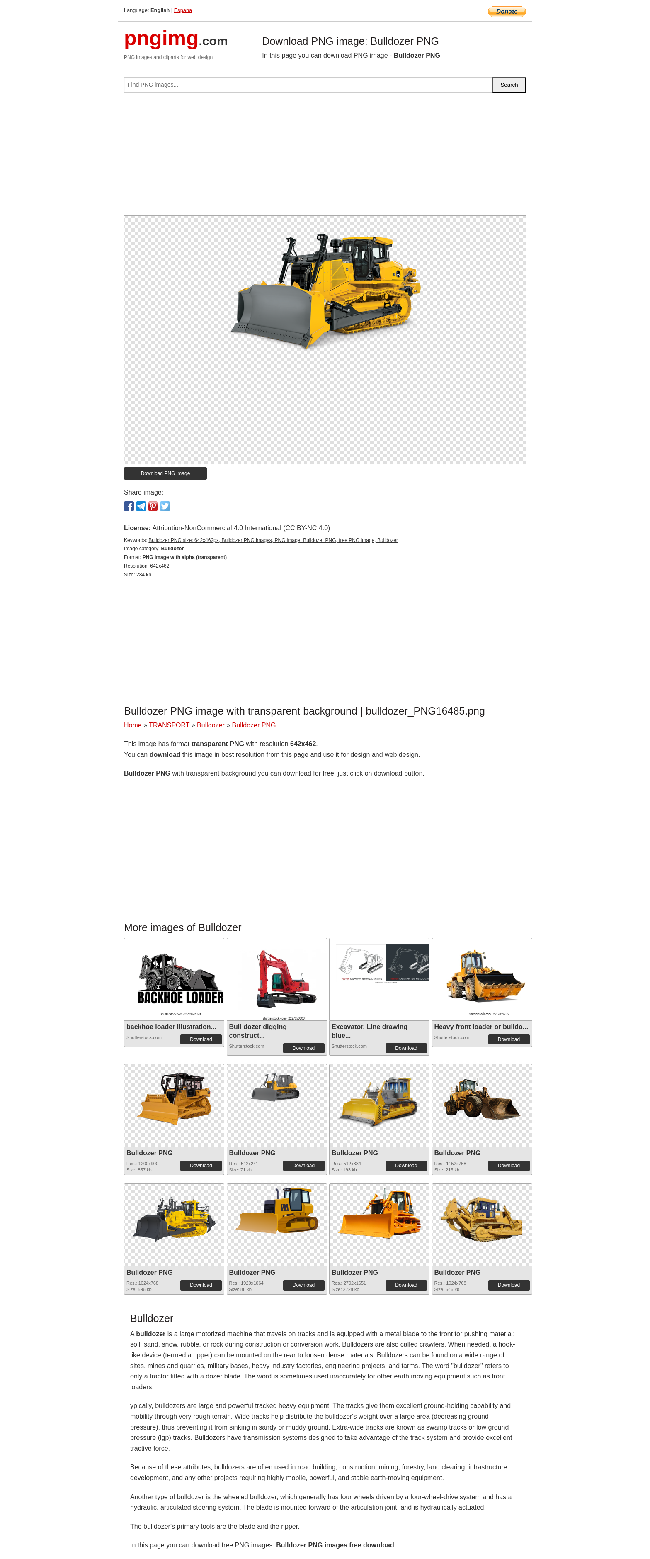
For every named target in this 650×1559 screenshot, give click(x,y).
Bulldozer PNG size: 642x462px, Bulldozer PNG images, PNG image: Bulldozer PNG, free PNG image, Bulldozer (273, 540)
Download (201, 1039)
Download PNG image (165, 473)
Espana (183, 10)
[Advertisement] (325, 157)
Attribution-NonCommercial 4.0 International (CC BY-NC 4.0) (241, 528)
